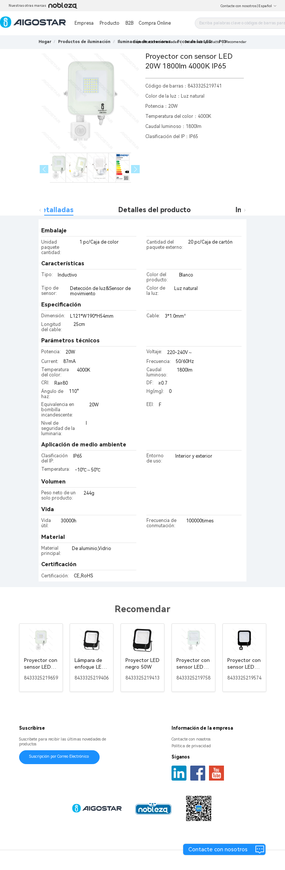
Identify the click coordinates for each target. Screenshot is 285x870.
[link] (84, 41)
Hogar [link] (45, 41)
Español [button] (267, 6)
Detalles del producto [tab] (154, 210)
